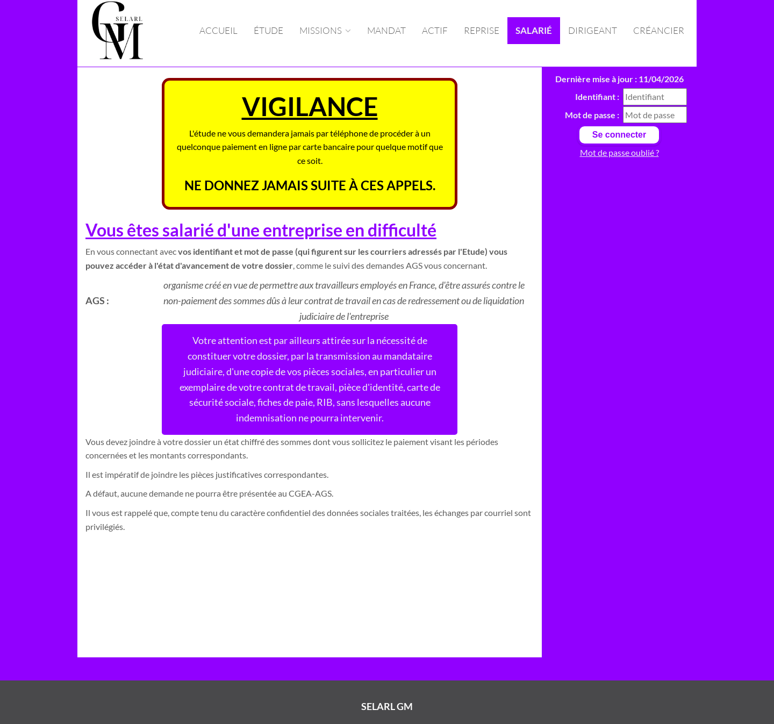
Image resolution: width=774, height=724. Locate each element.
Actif (435, 30)
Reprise (481, 30)
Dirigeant (592, 30)
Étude (268, 30)
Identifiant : (597, 96)
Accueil (218, 30)
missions (325, 30)
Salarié (533, 30)
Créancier (658, 30)
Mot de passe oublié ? (619, 152)
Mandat (386, 30)
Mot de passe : (592, 115)
